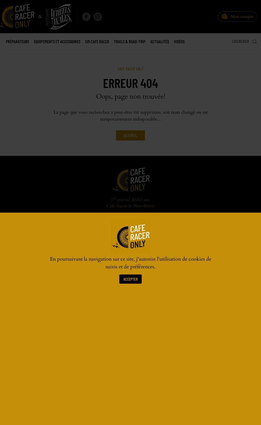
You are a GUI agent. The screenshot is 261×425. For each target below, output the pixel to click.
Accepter (130, 279)
